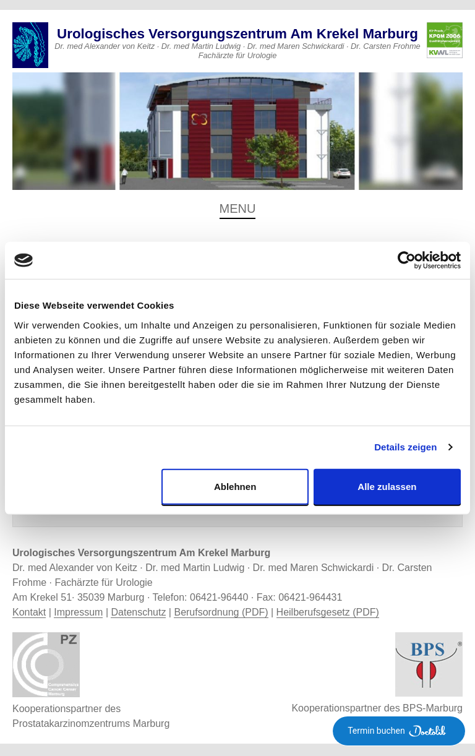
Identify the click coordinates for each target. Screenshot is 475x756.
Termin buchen (399, 731)
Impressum (78, 612)
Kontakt (29, 612)
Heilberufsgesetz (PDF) (327, 612)
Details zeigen (405, 447)
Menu (238, 208)
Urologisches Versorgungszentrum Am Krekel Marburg (237, 33)
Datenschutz (138, 612)
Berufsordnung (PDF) (221, 612)
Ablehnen (235, 486)
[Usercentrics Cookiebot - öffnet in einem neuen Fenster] (407, 260)
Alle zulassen (386, 486)
